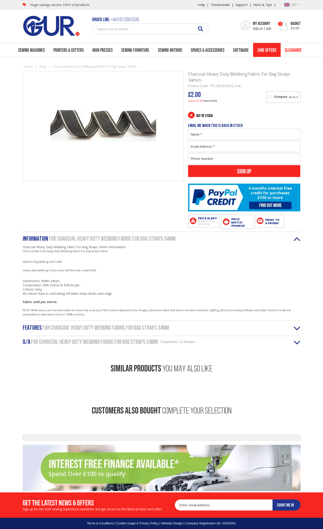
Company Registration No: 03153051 (210, 523)
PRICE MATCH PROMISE (238, 222)
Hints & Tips (262, 4)
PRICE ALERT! (207, 220)
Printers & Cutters (68, 50)
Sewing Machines (31, 50)
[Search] (200, 28)
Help (201, 4)
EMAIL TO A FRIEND (272, 221)
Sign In (258, 28)
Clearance (293, 50)
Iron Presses (102, 50)
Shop (43, 66)
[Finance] (162, 468)
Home (28, 66)
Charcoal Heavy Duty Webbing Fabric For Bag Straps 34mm (95, 66)
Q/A (109, 342)
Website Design (172, 523)
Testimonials (220, 4)
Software (241, 50)
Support (241, 4)
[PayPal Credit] (244, 197)
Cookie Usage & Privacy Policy (137, 523)
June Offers (266, 50)
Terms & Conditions (100, 523)
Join (268, 28)
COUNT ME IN (285, 505)
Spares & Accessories (207, 50)
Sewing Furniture (135, 50)
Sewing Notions (170, 50)
